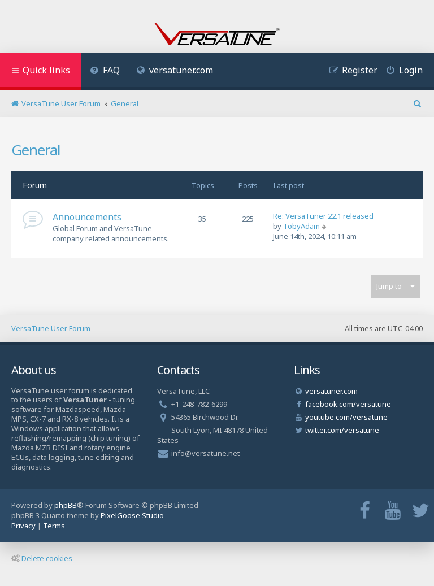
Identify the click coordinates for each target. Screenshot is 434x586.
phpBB (65, 505)
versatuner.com (175, 70)
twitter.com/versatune (342, 430)
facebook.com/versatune (348, 404)
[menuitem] (104, 71)
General (35, 150)
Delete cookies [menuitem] (41, 558)
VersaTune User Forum (50, 328)
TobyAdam (301, 226)
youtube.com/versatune (346, 417)
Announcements (87, 217)
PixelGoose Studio (132, 515)
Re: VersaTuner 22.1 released (323, 216)
